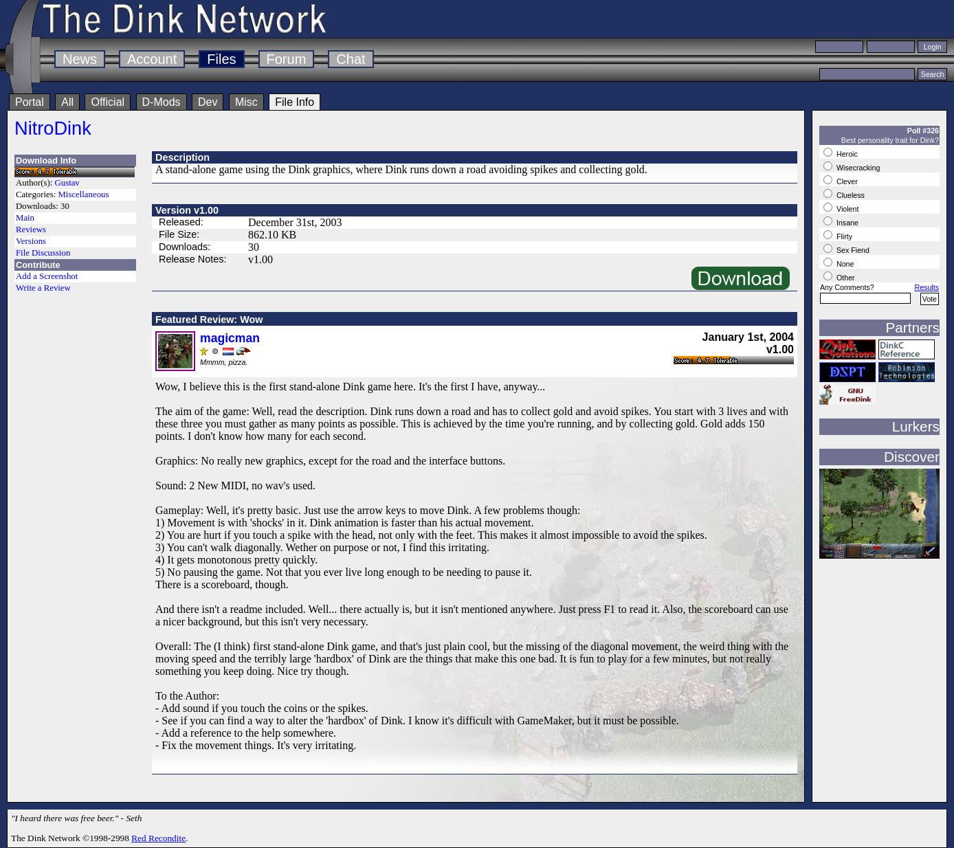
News (80, 59)
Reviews (31, 229)
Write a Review (43, 288)
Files (221, 59)
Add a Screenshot (47, 276)
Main (25, 218)
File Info (294, 102)
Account (152, 59)
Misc (246, 102)
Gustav (67, 183)
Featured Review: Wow (209, 319)
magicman (230, 338)
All (67, 102)
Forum (287, 59)
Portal (29, 102)
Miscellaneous (83, 194)
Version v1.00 (187, 210)
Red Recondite (158, 838)
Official (107, 102)
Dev (207, 102)
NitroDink (52, 128)
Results (926, 287)
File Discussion (43, 253)
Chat (350, 59)
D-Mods (161, 102)
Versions (31, 241)
